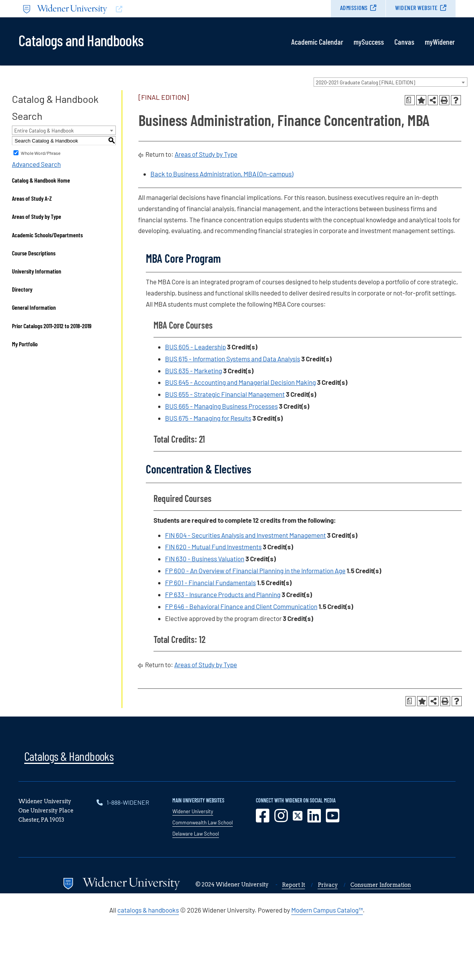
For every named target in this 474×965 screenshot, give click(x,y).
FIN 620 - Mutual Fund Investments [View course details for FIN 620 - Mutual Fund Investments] (213, 546)
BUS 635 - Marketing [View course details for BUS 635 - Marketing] (193, 370)
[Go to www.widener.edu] (127, 9)
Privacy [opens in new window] (328, 885)
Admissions (354, 7)
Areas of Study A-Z (32, 198)
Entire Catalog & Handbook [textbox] (44, 131)
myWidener (440, 41)
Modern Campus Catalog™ (327, 910)
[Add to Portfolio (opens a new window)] (421, 100)
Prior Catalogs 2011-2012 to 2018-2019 (52, 325)
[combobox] (390, 82)
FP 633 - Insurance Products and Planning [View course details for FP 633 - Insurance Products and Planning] (222, 594)
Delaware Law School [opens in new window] (195, 834)
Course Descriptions (33, 253)
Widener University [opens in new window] (192, 811)
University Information (36, 271)
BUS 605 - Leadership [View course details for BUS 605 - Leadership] (195, 347)
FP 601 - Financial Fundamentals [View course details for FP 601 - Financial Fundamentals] (210, 582)
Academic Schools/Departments (47, 234)
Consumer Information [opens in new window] (380, 885)
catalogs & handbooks (148, 910)
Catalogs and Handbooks (80, 39)
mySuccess (369, 41)
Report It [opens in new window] (293, 885)
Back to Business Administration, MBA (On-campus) (221, 174)
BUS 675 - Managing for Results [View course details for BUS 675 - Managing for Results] (208, 418)
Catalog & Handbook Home (41, 180)
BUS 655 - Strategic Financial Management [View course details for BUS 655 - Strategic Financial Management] (225, 394)
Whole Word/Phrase (40, 153)
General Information (34, 307)
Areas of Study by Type (36, 216)
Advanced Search (36, 164)
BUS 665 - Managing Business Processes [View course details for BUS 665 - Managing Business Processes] (221, 406)
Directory (22, 289)
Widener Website (416, 7)
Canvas (404, 41)
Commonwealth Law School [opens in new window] (202, 822)
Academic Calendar (317, 41)
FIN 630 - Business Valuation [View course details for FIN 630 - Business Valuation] (204, 558)
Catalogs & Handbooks (68, 756)
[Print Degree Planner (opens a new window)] (410, 100)
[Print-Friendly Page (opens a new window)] (444, 100)
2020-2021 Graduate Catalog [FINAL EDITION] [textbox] (365, 82)
